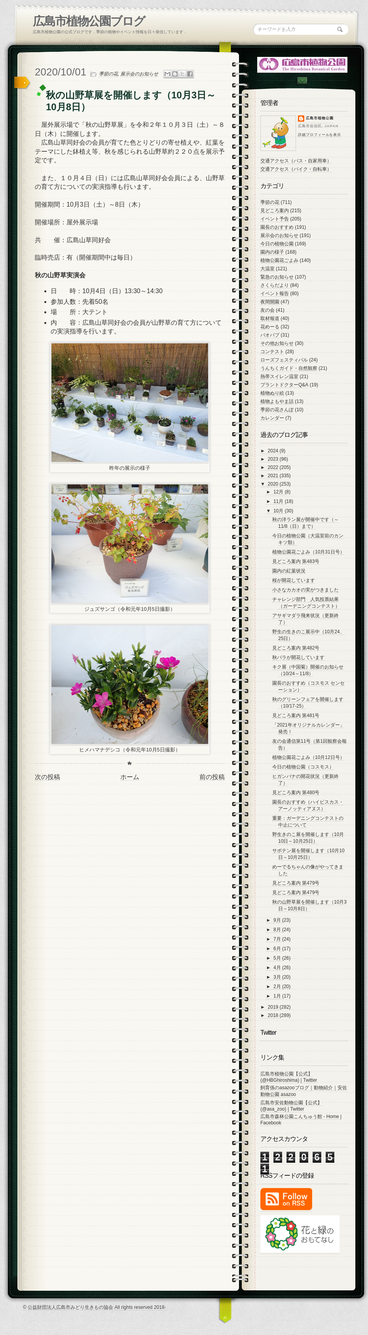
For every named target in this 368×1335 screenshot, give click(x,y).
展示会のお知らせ (139, 74)
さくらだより (274, 285)
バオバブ (269, 335)
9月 (277, 920)
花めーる (269, 327)
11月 (279, 501)
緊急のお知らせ (277, 277)
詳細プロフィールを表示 (319, 135)
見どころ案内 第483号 (295, 561)
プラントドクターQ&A (284, 385)
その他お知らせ (277, 343)
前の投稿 (212, 777)
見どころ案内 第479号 (295, 883)
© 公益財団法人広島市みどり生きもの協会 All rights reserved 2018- (94, 1307)
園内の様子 (272, 252)
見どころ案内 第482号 (295, 648)
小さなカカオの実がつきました (305, 590)
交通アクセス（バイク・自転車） (296, 169)
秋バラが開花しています (298, 657)
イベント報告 (274, 293)
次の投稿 (47, 777)
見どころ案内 (274, 210)
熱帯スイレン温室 (279, 376)
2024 (274, 451)
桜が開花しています (293, 580)
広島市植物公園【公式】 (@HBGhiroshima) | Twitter (288, 1077)
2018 (274, 1015)
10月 (279, 511)
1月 (277, 996)
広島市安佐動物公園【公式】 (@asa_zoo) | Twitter (291, 1106)
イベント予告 (274, 219)
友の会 (267, 310)
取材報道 (269, 318)
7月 (277, 939)
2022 (274, 467)
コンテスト (272, 351)
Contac (301, 80)
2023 (274, 459)
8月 (277, 929)
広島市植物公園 (320, 118)
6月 (277, 948)
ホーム (129, 777)
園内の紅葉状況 (288, 571)
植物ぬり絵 (272, 393)
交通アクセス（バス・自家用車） (296, 161)
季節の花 (108, 74)
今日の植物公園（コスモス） (303, 767)
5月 (277, 958)
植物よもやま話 (277, 401)
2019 (274, 1007)
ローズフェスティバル (284, 360)
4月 (277, 967)
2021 (274, 475)
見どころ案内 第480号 (295, 792)
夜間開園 (269, 302)
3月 (277, 977)
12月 (279, 492)
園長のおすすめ (277, 227)
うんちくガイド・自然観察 (288, 368)
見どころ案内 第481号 (295, 715)
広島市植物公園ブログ (89, 21)
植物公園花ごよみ (279, 260)
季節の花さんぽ (277, 409)
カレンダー (272, 418)
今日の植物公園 (277, 244)
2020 (274, 484)
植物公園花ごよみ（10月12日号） (308, 757)
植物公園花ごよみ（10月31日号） (308, 552)
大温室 (267, 268)
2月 (277, 986)
